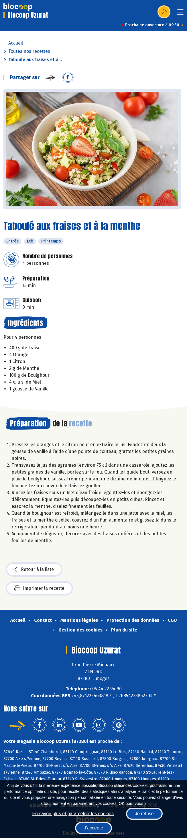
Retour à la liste (34, 569)
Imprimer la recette (39, 588)
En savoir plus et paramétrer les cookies (73, 813)
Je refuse (144, 813)
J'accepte (93, 827)
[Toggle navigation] (180, 13)
